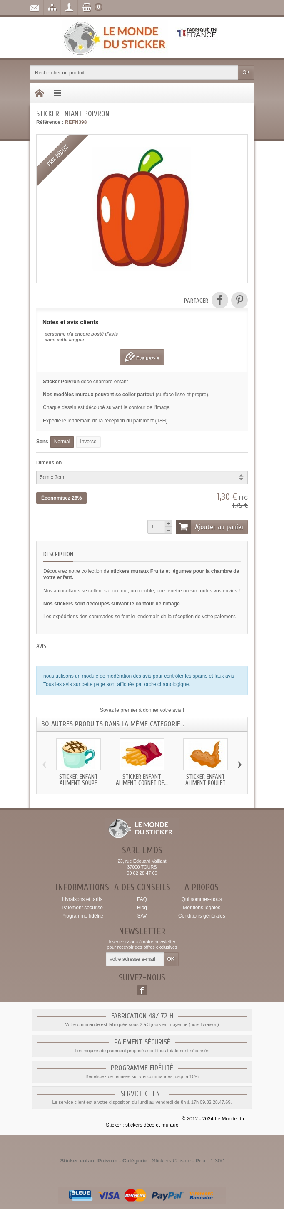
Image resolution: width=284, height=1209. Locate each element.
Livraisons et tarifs (82, 899)
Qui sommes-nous (202, 899)
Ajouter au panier (210, 527)
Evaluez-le (142, 357)
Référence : (49, 122)
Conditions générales (201, 916)
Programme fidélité (82, 916)
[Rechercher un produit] (134, 72)
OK (245, 72)
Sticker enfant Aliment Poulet (205, 780)
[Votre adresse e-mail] (135, 959)
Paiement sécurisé (82, 907)
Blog (142, 907)
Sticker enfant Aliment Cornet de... (142, 780)
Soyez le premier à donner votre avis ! (142, 710)
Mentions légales (201, 907)
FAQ (142, 899)
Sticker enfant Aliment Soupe (78, 780)
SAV (142, 916)
